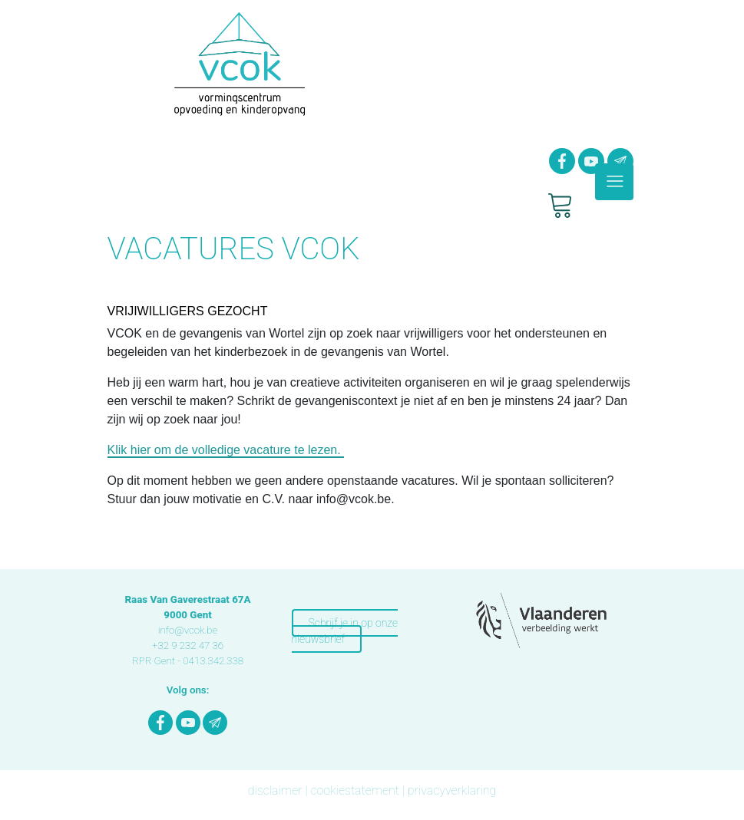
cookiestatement (354, 790)
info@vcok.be (188, 630)
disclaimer (275, 790)
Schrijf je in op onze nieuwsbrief (345, 631)
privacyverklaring (452, 790)
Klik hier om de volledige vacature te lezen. (226, 449)
